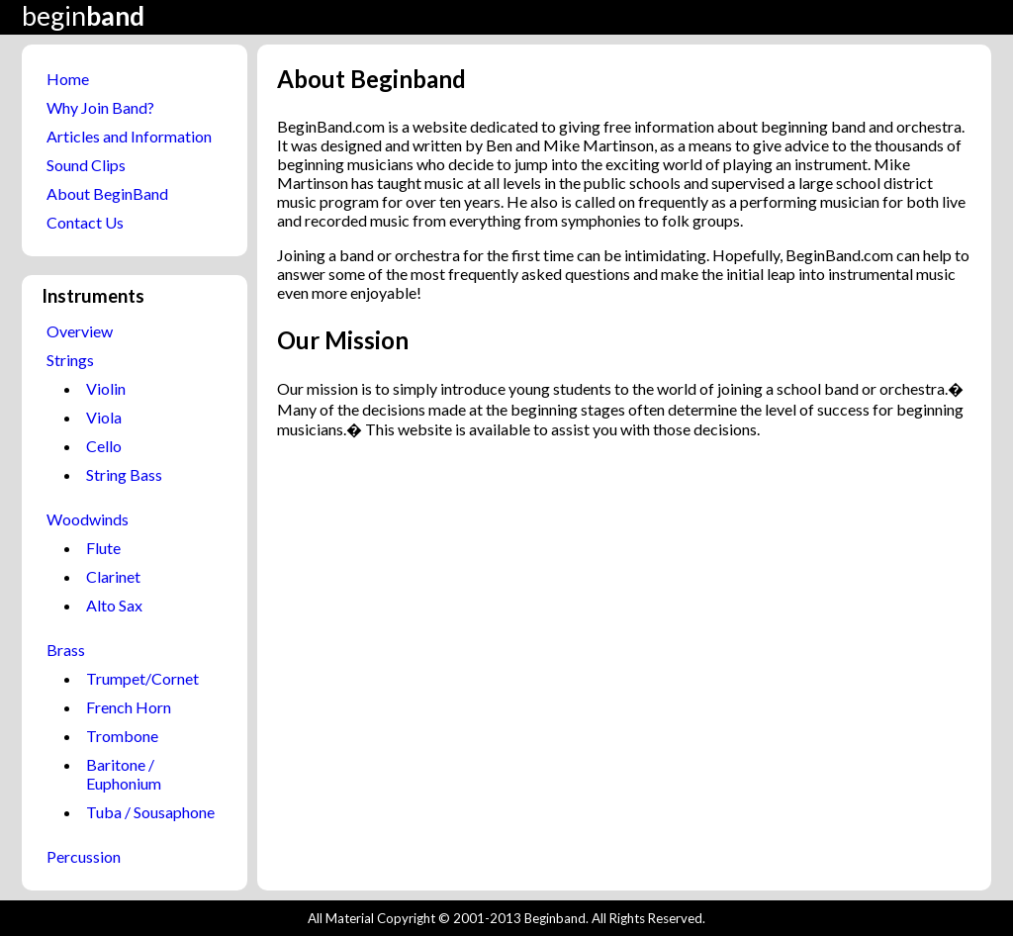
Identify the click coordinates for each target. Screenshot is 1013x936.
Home (67, 78)
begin (83, 16)
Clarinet (113, 576)
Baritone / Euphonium (123, 774)
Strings (70, 359)
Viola (104, 417)
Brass (65, 649)
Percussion (83, 856)
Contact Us (85, 222)
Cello (104, 445)
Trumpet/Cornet (142, 678)
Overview (79, 331)
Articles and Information (129, 136)
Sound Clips (86, 164)
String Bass (124, 474)
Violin (106, 388)
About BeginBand (107, 193)
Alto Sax (114, 605)
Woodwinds (87, 519)
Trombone (122, 735)
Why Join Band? (100, 107)
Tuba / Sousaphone (150, 811)
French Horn (128, 707)
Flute (103, 547)
